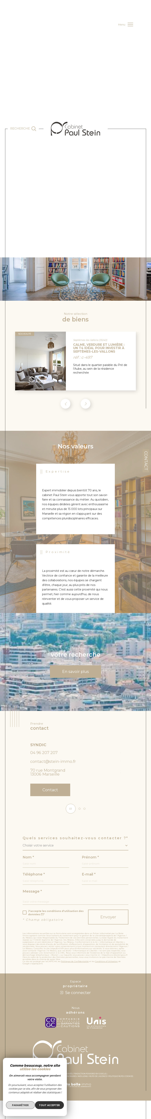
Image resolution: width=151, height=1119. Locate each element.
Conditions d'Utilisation (106, 963)
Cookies (129, 1078)
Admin (55, 1078)
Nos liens (82, 1078)
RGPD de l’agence (98, 1078)
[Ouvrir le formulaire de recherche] (23, 128)
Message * (32, 893)
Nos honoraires (68, 1078)
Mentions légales (41, 1078)
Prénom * (90, 859)
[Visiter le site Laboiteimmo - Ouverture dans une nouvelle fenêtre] (75, 1091)
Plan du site (24, 1078)
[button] (85, 404)
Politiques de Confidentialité (75, 963)
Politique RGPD (115, 1078)
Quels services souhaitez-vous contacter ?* (75, 839)
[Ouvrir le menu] (126, 24)
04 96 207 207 (44, 753)
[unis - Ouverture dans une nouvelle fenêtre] (96, 1024)
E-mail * (89, 876)
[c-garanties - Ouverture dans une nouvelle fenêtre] (63, 1024)
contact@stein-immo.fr (53, 762)
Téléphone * (34, 876)
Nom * (28, 859)
